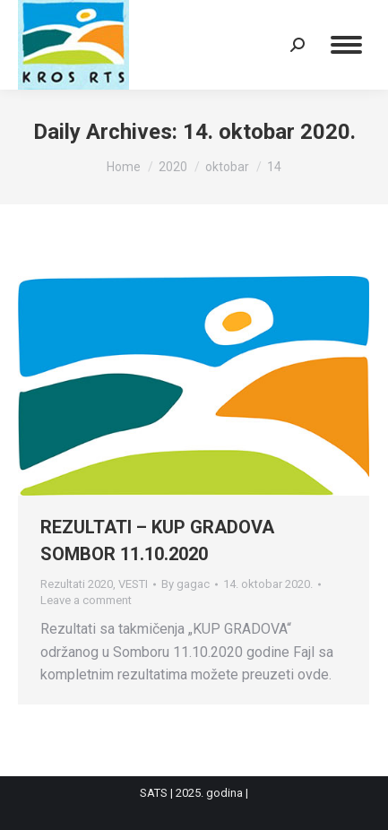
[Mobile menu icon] (346, 45)
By (185, 584)
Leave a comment (86, 600)
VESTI (133, 584)
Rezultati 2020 (76, 584)
